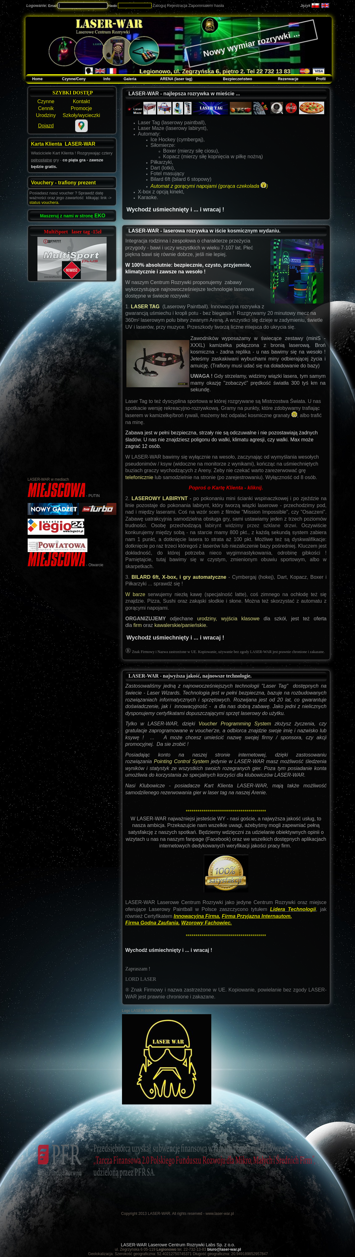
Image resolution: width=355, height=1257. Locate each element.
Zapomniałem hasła (206, 5)
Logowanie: (36, 5)
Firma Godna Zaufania (152, 922)
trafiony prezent (77, 182)
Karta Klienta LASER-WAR (63, 144)
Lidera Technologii (293, 909)
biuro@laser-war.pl (224, 1249)
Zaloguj (159, 5)
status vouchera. (44, 202)
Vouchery (43, 182)
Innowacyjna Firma (196, 916)
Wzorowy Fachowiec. (206, 922)
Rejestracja (177, 5)
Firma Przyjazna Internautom (256, 916)
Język (305, 5)
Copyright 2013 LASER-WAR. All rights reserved (161, 1213)
